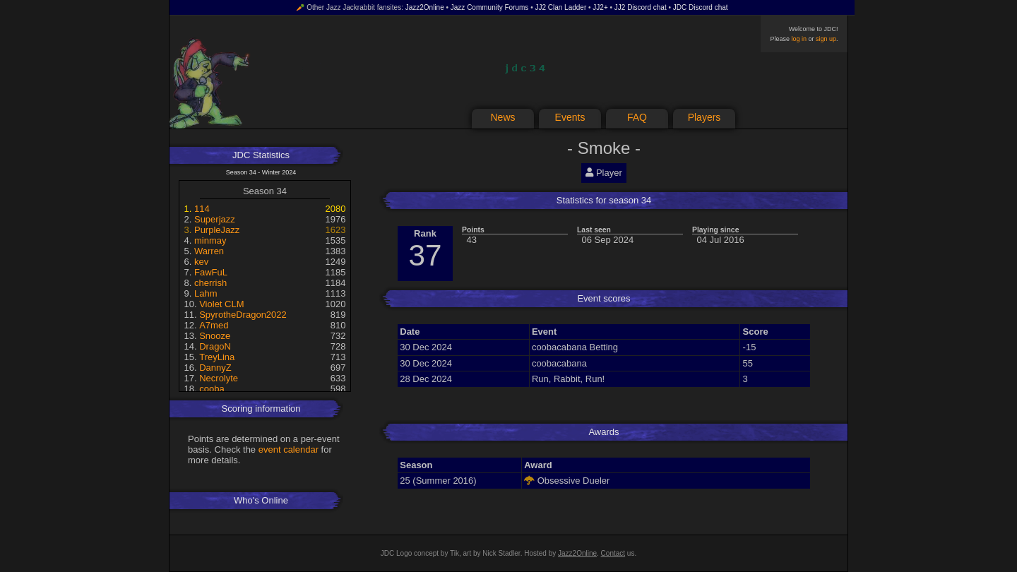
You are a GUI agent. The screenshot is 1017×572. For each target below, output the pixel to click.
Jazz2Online (424, 7)
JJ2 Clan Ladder (560, 7)
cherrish (210, 283)
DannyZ (215, 367)
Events (570, 117)
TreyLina (216, 357)
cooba (211, 388)
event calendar (288, 449)
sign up (826, 38)
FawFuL (210, 272)
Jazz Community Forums (490, 7)
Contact (613, 553)
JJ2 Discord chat (640, 7)
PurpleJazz (216, 230)
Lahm (206, 293)
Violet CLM (221, 304)
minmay (210, 240)
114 (202, 208)
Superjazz (214, 219)
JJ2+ (600, 7)
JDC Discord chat (700, 7)
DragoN (215, 346)
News (502, 117)
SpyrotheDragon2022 (243, 314)
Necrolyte (218, 378)
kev (201, 261)
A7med (213, 325)
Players (704, 117)
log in (799, 38)
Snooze (214, 335)
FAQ (637, 117)
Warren (209, 251)
